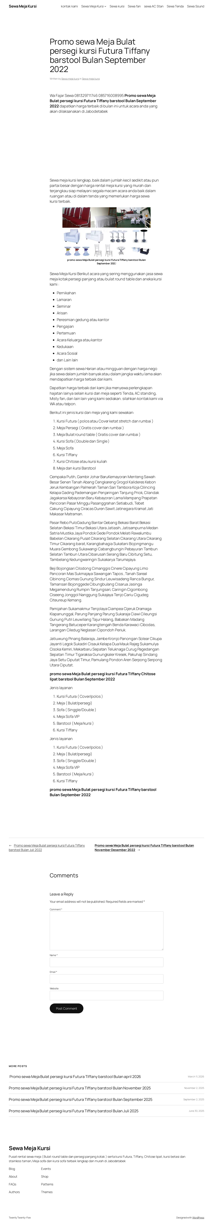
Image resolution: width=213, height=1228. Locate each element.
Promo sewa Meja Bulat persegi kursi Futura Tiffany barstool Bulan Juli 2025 (73, 1111)
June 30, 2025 (196, 1110)
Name (54, 955)
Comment (56, 909)
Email (53, 972)
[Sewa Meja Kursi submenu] (105, 6)
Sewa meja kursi (70, 78)
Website (54, 988)
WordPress (198, 1217)
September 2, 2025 (193, 1099)
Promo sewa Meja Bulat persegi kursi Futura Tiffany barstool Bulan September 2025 (80, 1099)
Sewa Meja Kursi (23, 6)
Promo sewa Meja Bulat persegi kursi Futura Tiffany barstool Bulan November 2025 (80, 1088)
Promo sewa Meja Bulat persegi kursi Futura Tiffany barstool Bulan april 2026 (75, 1076)
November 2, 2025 (194, 1088)
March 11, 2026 (196, 1076)
